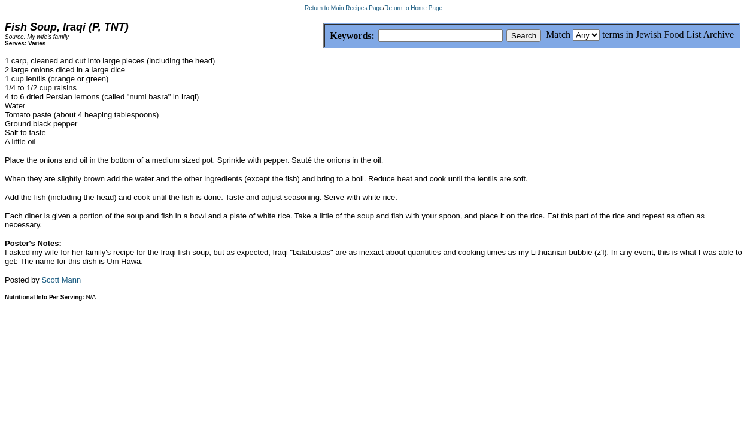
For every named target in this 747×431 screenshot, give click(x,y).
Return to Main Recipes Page (344, 8)
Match (558, 34)
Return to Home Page (413, 8)
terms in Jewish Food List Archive (668, 34)
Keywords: (323, 36)
